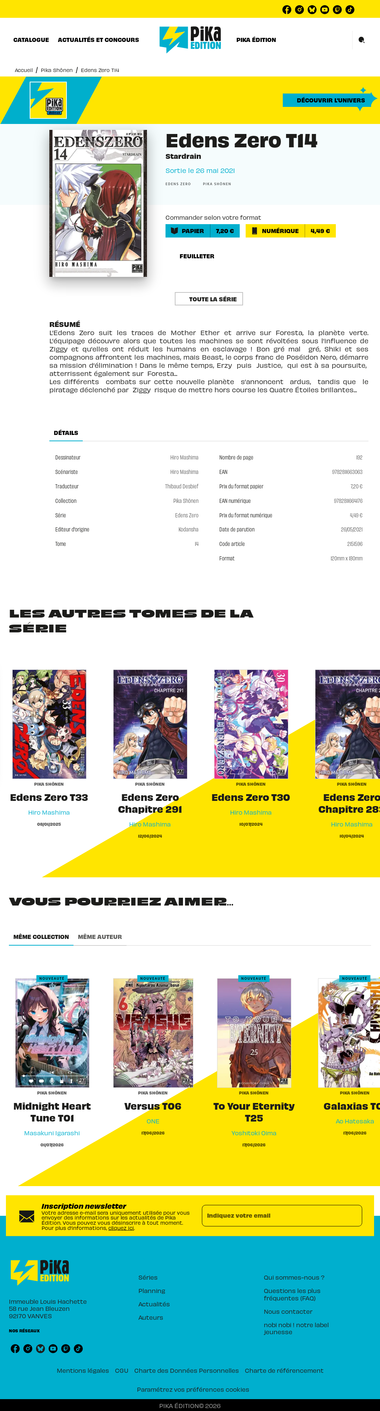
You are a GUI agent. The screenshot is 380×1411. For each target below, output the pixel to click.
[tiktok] (350, 9)
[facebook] (287, 9)
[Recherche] (362, 40)
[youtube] (324, 9)
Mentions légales (83, 1370)
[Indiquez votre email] (273, 1216)
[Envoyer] (353, 1216)
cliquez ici (121, 1227)
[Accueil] (190, 40)
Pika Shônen (57, 70)
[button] (327, 100)
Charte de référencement (284, 1370)
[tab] (31, 40)
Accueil (24, 70)
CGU (121, 1370)
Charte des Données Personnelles (186, 1370)
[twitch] (337, 9)
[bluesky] (312, 9)
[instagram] (299, 9)
